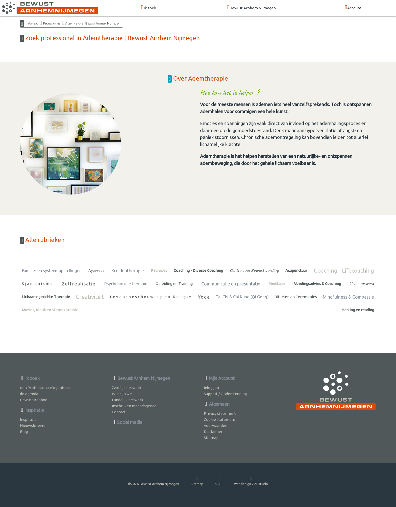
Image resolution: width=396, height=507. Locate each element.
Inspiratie (28, 419)
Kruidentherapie (127, 270)
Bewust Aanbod (33, 400)
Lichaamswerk (361, 283)
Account (353, 7)
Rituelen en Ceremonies (296, 297)
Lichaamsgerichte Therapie (46, 297)
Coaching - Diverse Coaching (198, 270)
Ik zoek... (149, 7)
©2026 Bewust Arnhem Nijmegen (153, 481)
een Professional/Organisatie (45, 387)
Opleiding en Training (174, 283)
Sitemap (211, 438)
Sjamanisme (38, 283)
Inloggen (211, 387)
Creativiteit (90, 297)
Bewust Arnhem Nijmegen (251, 7)
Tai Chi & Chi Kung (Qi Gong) (242, 297)
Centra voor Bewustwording (254, 270)
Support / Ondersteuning (225, 394)
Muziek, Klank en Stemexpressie (50, 310)
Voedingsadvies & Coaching (317, 283)
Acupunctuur (296, 270)
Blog (24, 431)
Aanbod (33, 23)
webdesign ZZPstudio (251, 481)
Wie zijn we (122, 394)
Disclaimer (213, 431)
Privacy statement (220, 413)
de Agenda (29, 394)
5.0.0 (218, 481)
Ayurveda (96, 270)
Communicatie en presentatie (230, 283)
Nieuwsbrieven (33, 425)
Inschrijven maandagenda (134, 406)
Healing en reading (357, 310)
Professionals (51, 23)
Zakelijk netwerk (126, 387)
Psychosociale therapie (125, 283)
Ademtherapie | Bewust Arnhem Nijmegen (92, 23)
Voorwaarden (215, 425)
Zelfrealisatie (79, 283)
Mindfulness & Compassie (348, 296)
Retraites (159, 270)
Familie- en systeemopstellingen (52, 270)
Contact (119, 412)
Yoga (204, 296)
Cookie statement (219, 419)
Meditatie (277, 283)
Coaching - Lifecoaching (344, 270)
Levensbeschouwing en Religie (151, 297)
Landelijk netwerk (127, 400)
